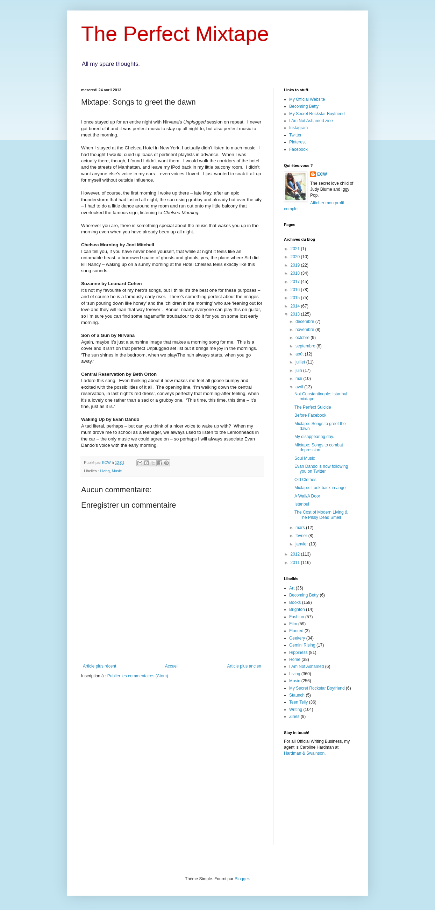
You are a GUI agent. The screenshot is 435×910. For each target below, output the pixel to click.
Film (293, 623)
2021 (296, 248)
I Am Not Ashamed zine (311, 120)
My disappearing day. (314, 436)
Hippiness (298, 652)
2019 (296, 265)
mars (300, 527)
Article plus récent (99, 666)
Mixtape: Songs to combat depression (318, 447)
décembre (305, 321)
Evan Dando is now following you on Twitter (321, 469)
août (300, 354)
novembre (305, 329)
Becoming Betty (304, 106)
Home (294, 659)
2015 (296, 297)
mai (299, 378)
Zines (294, 716)
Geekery (297, 638)
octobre (303, 337)
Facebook (298, 149)
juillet (300, 362)
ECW (322, 174)
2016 (296, 289)
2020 (296, 256)
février (301, 535)
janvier (302, 544)
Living (105, 471)
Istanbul (301, 504)
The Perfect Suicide (312, 407)
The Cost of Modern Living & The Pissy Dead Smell (321, 515)
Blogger (242, 878)
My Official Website (307, 99)
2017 (296, 281)
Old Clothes (305, 479)
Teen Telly (298, 702)
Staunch (297, 695)
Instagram (298, 127)
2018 (296, 273)
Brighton (297, 609)
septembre (305, 346)
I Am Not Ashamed (306, 666)
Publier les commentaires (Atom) (137, 675)
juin (299, 370)
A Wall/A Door (307, 496)
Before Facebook (310, 415)
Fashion (296, 616)
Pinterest (297, 142)
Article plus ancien (244, 666)
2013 (296, 314)
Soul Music (304, 458)
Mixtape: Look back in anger (320, 487)
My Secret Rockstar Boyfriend (317, 113)
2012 (296, 554)
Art (291, 588)
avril (299, 387)
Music (117, 471)
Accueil (172, 666)
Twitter (295, 135)
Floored (296, 630)
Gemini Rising (302, 645)
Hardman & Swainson (304, 753)
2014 (296, 306)
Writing (295, 709)
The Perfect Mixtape (175, 33)
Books (295, 602)
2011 (296, 562)
